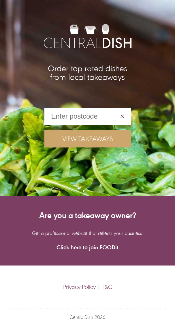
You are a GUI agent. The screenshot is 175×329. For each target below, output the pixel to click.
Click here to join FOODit (87, 247)
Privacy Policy (79, 287)
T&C (107, 287)
